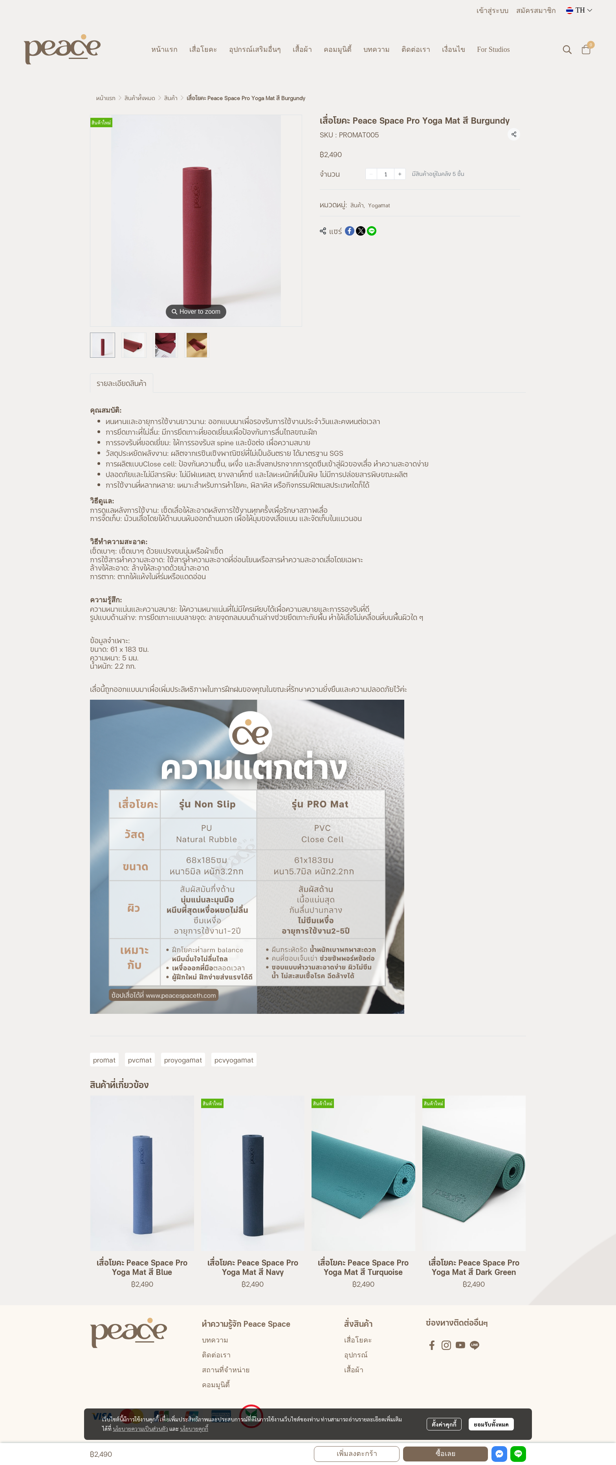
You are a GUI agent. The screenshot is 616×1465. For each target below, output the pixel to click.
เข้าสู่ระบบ (492, 11)
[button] (579, 10)
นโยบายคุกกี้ (194, 1428)
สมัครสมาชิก (536, 11)
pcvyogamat (233, 1059)
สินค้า (171, 98)
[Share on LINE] (371, 231)
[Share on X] (360, 231)
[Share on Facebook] (349, 231)
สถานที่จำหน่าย (226, 1370)
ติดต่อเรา (216, 1355)
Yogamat (379, 205)
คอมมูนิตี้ (216, 1385)
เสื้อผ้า (353, 1370)
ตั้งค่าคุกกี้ (444, 1424)
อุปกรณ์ (356, 1355)
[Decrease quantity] (371, 173)
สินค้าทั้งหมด (140, 98)
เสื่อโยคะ (358, 1340)
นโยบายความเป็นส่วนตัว (140, 1428)
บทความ (215, 1340)
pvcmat (140, 1059)
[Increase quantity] (399, 173)
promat (104, 1059)
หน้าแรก (106, 98)
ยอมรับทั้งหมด (491, 1424)
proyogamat (183, 1059)
